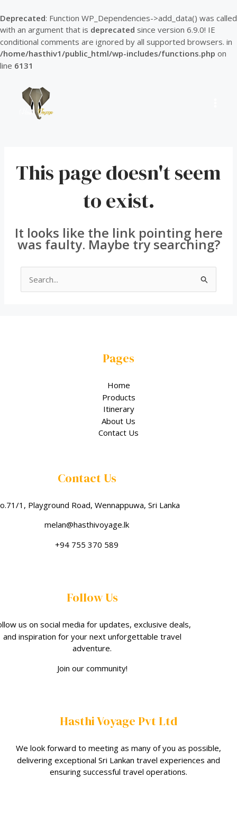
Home (118, 385)
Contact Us (118, 432)
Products (118, 397)
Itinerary (118, 409)
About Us (118, 421)
